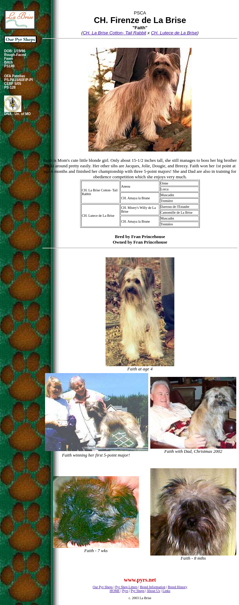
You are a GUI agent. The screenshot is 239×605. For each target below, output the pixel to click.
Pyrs (125, 591)
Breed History (177, 587)
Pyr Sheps (137, 591)
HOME (115, 591)
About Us (153, 591)
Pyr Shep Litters (126, 587)
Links (166, 591)
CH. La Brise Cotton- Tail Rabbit (114, 32)
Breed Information (152, 587)
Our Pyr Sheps (103, 587)
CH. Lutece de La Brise (174, 32)
